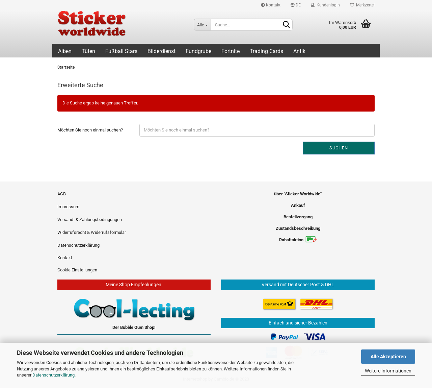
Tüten (88, 51)
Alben (65, 51)
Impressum (68, 206)
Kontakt (270, 5)
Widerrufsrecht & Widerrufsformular (91, 232)
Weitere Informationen (388, 370)
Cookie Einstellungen (77, 269)
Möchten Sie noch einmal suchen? (90, 129)
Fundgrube (198, 51)
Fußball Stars (121, 51)
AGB (61, 193)
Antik (299, 51)
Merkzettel (362, 5)
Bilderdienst (161, 51)
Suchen (338, 147)
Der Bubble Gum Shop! (134, 327)
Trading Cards (266, 51)
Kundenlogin (325, 5)
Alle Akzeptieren (388, 356)
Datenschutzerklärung (53, 375)
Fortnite (230, 51)
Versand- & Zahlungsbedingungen (89, 219)
